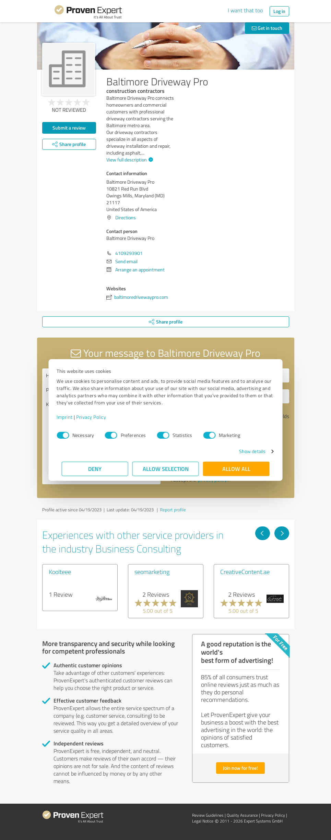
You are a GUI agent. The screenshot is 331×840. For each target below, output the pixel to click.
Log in (279, 11)
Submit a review (69, 127)
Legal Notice (202, 821)
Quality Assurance (242, 815)
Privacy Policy (96, 417)
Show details (247, 451)
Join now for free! (240, 768)
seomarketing (151, 572)
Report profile (173, 510)
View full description (128, 159)
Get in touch (267, 28)
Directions (125, 217)
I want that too (245, 10)
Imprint (70, 417)
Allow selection (166, 469)
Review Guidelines (208, 815)
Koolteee (60, 572)
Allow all (236, 469)
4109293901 (129, 253)
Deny (95, 469)
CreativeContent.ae (245, 572)
